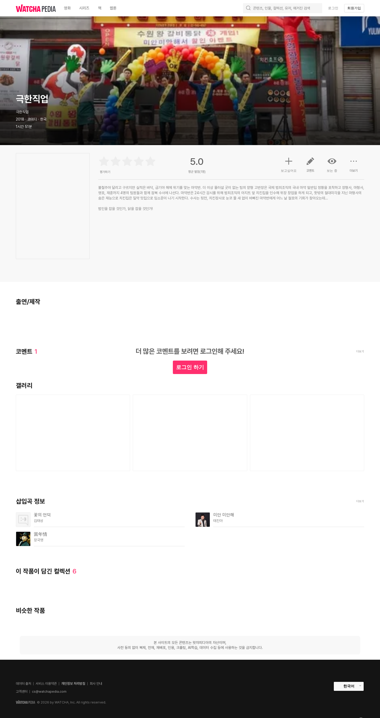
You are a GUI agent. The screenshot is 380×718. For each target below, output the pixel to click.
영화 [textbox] (67, 8)
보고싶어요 (289, 164)
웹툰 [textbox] (113, 8)
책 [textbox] (99, 8)
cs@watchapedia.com (49, 691)
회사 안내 (96, 684)
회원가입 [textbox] (354, 8)
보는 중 (332, 165)
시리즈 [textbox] (84, 8)
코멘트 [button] (310, 167)
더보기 (360, 501)
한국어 (348, 686)
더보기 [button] (353, 167)
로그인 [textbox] (333, 8)
